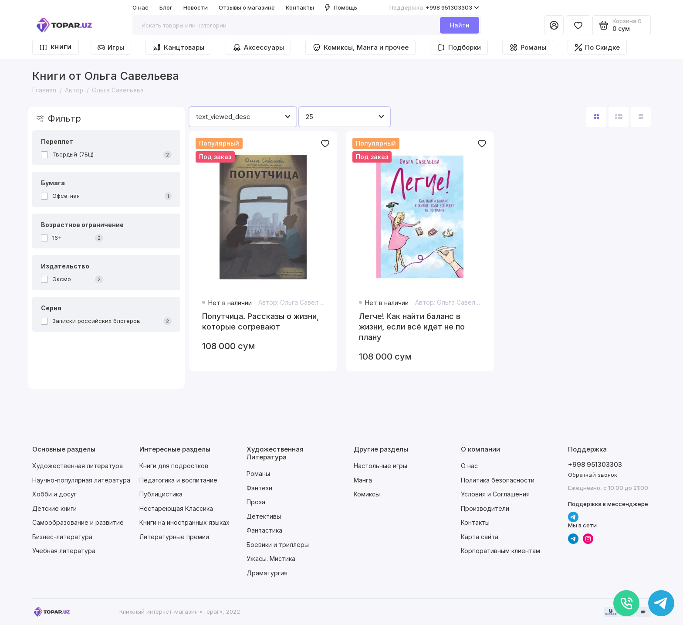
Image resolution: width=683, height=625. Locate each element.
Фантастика (264, 530)
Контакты (300, 7)
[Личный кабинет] (554, 25)
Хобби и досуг (54, 494)
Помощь (341, 7)
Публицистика (161, 494)
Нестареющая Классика (176, 508)
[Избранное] (578, 25)
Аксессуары (258, 47)
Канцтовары (178, 47)
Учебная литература (63, 550)
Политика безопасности (497, 480)
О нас (140, 7)
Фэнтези (259, 488)
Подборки (459, 47)
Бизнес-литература (62, 536)
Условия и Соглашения (495, 494)
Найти (460, 25)
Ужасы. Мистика (271, 558)
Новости (195, 7)
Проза (256, 502)
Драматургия (267, 573)
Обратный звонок (592, 474)
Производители (485, 508)
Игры (111, 47)
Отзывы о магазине (247, 7)
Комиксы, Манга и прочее (360, 47)
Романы (527, 47)
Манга (363, 480)
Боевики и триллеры (278, 544)
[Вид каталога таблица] (641, 117)
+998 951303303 (434, 7)
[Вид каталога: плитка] (596, 117)
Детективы (264, 516)
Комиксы (367, 494)
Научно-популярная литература (81, 480)
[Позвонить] (626, 603)
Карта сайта (479, 536)
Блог (165, 7)
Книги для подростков (173, 465)
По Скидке (597, 47)
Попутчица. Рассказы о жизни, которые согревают (260, 321)
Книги (55, 47)
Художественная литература (77, 465)
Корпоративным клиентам (500, 550)
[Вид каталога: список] (619, 117)
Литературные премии (174, 536)
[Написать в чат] (661, 603)
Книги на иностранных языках (184, 522)
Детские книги (54, 508)
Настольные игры (380, 465)
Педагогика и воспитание (178, 480)
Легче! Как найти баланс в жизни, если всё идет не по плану (412, 327)
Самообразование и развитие (78, 522)
